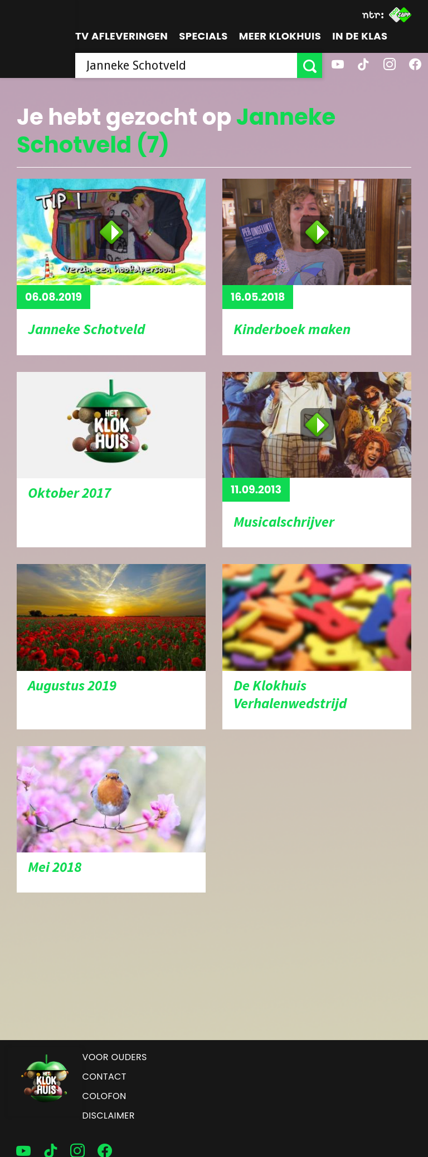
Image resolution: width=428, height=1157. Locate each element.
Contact (104, 1076)
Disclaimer (108, 1115)
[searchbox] (186, 65)
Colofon (104, 1096)
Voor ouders (114, 1057)
